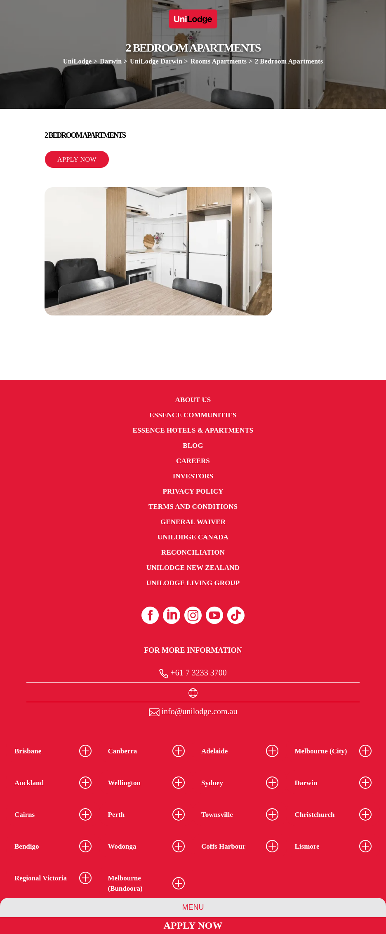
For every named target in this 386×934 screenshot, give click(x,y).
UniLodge (77, 61)
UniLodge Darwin (157, 61)
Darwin (111, 61)
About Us (193, 400)
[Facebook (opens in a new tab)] (150, 615)
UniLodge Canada (193, 537)
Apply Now (76, 159)
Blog (193, 445)
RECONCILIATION (193, 552)
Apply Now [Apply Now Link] (193, 925)
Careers (193, 461)
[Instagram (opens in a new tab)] (193, 615)
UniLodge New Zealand (193, 568)
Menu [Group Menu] (193, 907)
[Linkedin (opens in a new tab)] (171, 615)
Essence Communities (193, 415)
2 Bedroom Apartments (289, 61)
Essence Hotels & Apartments (193, 430)
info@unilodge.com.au (193, 711)
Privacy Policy (192, 491)
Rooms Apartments (219, 61)
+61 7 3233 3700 (192, 673)
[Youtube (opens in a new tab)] (214, 615)
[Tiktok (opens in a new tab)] (236, 615)
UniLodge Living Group (193, 583)
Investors (193, 476)
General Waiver (193, 522)
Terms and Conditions (193, 507)
